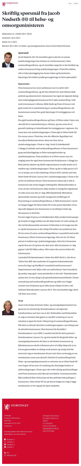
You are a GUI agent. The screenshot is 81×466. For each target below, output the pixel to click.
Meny (76, 3)
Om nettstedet (47, 423)
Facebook (10, 439)
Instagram (10, 444)
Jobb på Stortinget (48, 431)
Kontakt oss (8, 426)
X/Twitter (10, 442)
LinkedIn (9, 447)
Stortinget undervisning (50, 415)
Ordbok (45, 421)
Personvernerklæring (49, 426)
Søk (70, 3)
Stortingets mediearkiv (50, 418)
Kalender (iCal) (11, 455)
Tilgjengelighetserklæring (51, 428)
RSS (8, 452)
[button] (70, 3)
